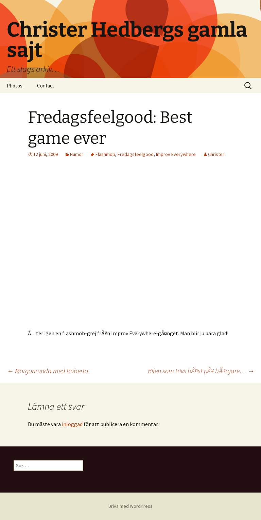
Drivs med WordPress (130, 506)
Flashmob (105, 154)
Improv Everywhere (176, 154)
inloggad (72, 424)
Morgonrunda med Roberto (47, 370)
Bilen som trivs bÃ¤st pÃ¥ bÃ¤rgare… (201, 370)
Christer (216, 154)
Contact (45, 85)
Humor (76, 154)
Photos (14, 85)
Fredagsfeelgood (136, 154)
